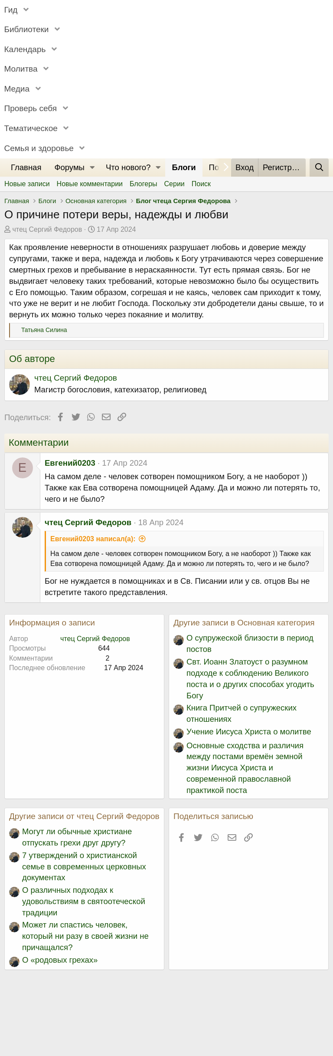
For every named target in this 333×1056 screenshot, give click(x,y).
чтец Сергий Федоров (47, 229)
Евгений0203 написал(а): (93, 539)
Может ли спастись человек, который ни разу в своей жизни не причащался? (85, 936)
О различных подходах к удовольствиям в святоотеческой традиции (83, 901)
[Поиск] (319, 167)
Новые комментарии (90, 184)
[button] (92, 167)
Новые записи (27, 184)
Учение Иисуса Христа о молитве (248, 731)
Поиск (201, 184)
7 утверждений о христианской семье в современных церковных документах (84, 866)
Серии (174, 184)
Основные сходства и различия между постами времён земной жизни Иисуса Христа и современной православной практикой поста (245, 768)
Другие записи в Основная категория (244, 622)
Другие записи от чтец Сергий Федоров (84, 816)
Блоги (184, 167)
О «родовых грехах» (60, 959)
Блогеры (143, 184)
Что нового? (128, 167)
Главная (26, 167)
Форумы (69, 167)
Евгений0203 (70, 462)
